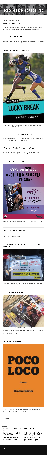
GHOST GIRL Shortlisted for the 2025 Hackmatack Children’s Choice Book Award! (33, 439)
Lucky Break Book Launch (12, 23)
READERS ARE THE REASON (13, 37)
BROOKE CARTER (23, 10)
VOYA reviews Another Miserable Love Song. (19, 148)
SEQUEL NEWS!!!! (29, 428)
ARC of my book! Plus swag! (13, 292)
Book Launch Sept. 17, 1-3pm (13, 161)
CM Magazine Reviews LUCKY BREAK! (16, 50)
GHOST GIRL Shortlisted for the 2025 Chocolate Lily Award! (11, 438)
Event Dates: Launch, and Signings (15, 231)
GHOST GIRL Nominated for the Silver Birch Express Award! (33, 434)
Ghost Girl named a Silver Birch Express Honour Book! (11, 434)
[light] (42, 2)
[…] (38, 29)
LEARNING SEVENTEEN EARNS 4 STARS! (17, 134)
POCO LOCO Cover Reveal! (12, 341)
